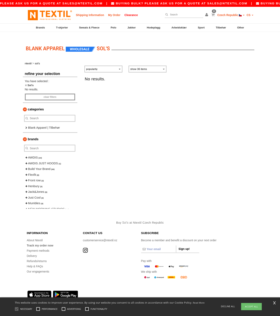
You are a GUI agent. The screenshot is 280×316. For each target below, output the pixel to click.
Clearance (131, 15)
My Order (114, 15)
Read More (199, 302)
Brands (40, 27)
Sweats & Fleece (89, 27)
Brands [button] (33, 133)
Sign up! (184, 242)
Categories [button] (36, 103)
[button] (207, 15)
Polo (113, 27)
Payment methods (38, 244)
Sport (201, 27)
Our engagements (38, 265)
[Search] (183, 15)
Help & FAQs (35, 260)
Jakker (131, 27)
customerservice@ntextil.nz (100, 234)
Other (240, 27)
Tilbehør (221, 27)
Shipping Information (90, 15)
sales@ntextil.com (88, 3)
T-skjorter (62, 27)
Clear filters (49, 91)
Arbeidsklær (179, 27)
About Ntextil (35, 234)
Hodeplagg (153, 27)
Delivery (32, 249)
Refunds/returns (37, 255)
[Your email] (158, 243)
